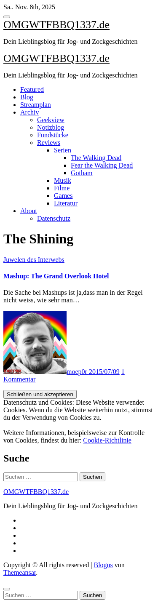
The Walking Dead (96, 157)
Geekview (50, 119)
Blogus (103, 564)
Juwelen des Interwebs (33, 259)
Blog (26, 97)
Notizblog (50, 127)
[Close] (6, 589)
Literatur (66, 203)
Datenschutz (53, 218)
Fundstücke (52, 135)
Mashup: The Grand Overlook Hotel (56, 276)
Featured (32, 89)
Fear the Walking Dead (102, 165)
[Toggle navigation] (6, 17)
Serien (62, 150)
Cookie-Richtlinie (107, 440)
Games (63, 195)
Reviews (48, 142)
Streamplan (35, 104)
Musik (62, 180)
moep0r (46, 371)
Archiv (29, 112)
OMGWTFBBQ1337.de (56, 25)
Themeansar (19, 572)
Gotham (82, 172)
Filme (62, 188)
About (28, 210)
